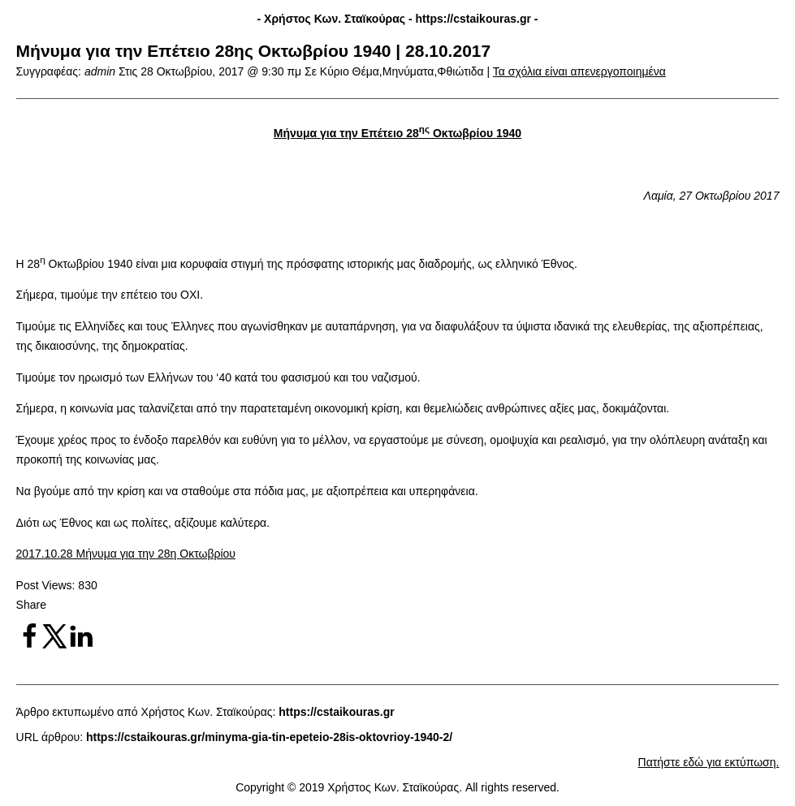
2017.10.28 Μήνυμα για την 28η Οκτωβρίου (125, 553)
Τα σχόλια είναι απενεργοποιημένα (579, 71)
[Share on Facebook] (29, 645)
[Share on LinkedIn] (81, 645)
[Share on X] (55, 645)
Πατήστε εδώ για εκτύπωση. (709, 762)
